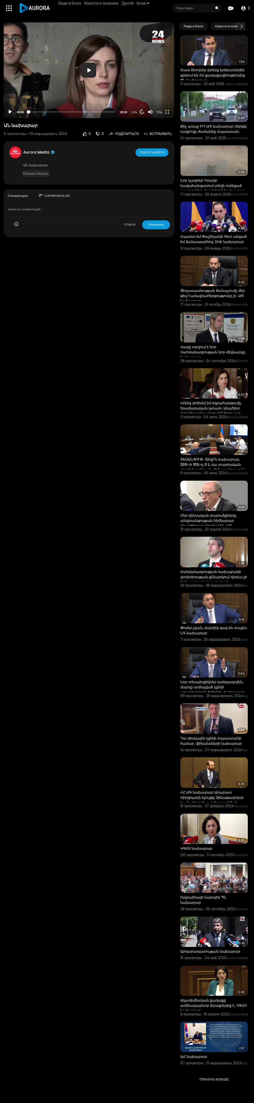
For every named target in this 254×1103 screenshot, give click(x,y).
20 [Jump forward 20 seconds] (142, 112)
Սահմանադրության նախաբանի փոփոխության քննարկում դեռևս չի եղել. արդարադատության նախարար (213, 579)
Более (143, 3)
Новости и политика (102, 3)
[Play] (10, 111)
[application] (89, 70)
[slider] (72, 111)
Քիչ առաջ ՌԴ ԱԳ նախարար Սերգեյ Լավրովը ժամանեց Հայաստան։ (213, 129)
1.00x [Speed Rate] (133, 112)
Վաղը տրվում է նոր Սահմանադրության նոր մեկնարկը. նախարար (213, 352)
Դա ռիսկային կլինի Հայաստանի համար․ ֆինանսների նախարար (211, 741)
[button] (244, 8)
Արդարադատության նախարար (210, 951)
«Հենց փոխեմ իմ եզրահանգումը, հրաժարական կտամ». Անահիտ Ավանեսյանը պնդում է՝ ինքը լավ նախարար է (211, 411)
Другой (128, 3)
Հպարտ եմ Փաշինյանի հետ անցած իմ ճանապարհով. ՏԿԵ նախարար (213, 239)
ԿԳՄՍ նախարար (196, 848)
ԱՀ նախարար (193, 1056)
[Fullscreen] (167, 111)
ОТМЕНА (129, 225)
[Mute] (150, 111)
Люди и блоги (70, 3)
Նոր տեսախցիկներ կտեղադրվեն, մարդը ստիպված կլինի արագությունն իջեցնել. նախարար (212, 687)
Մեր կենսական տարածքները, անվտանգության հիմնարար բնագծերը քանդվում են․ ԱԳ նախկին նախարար (208, 523)
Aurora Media (39, 152)
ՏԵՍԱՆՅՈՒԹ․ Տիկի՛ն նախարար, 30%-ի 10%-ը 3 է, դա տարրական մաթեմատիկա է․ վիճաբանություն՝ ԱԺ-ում (212, 467)
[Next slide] (241, 26)
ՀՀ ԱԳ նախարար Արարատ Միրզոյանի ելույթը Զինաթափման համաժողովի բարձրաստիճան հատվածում (212, 800)
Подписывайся (152, 152)
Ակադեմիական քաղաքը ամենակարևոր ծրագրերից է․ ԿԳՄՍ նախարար (213, 1005)
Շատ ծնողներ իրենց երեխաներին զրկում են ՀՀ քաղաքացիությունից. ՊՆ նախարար (212, 75)
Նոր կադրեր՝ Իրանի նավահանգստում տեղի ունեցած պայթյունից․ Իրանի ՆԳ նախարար (212, 185)
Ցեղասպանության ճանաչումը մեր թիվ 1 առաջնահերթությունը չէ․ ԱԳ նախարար (212, 295)
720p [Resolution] (159, 112)
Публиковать (156, 225)
